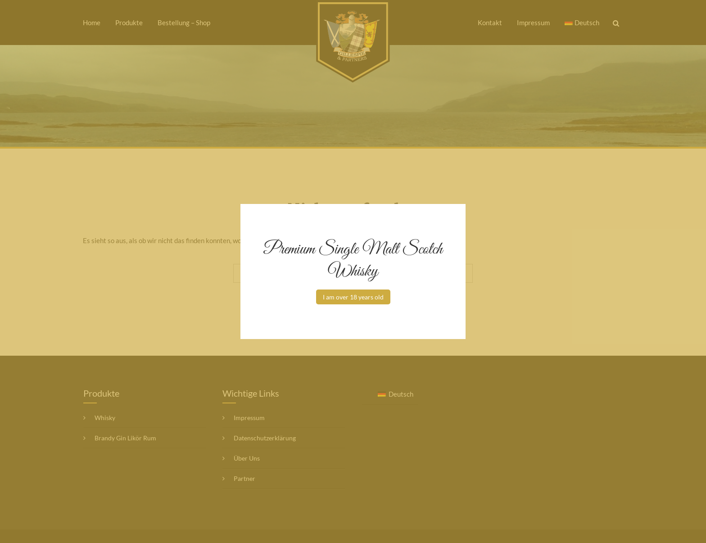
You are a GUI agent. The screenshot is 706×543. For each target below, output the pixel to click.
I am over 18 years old (353, 297)
